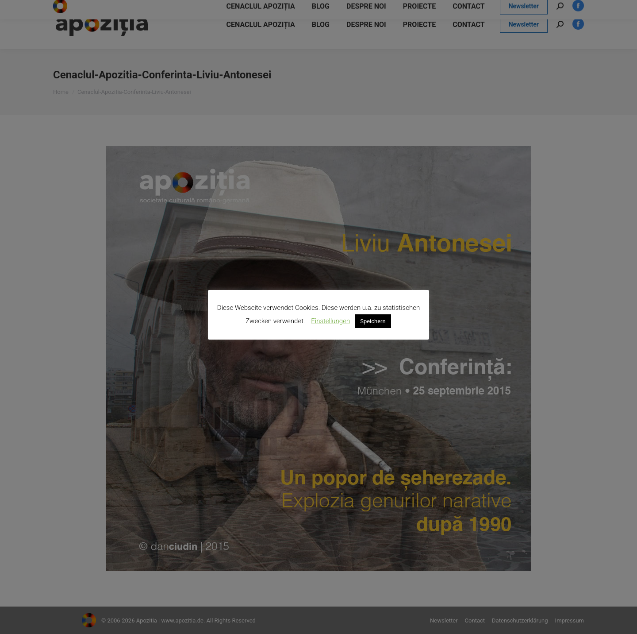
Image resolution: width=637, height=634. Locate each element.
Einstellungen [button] (330, 321)
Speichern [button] (373, 321)
